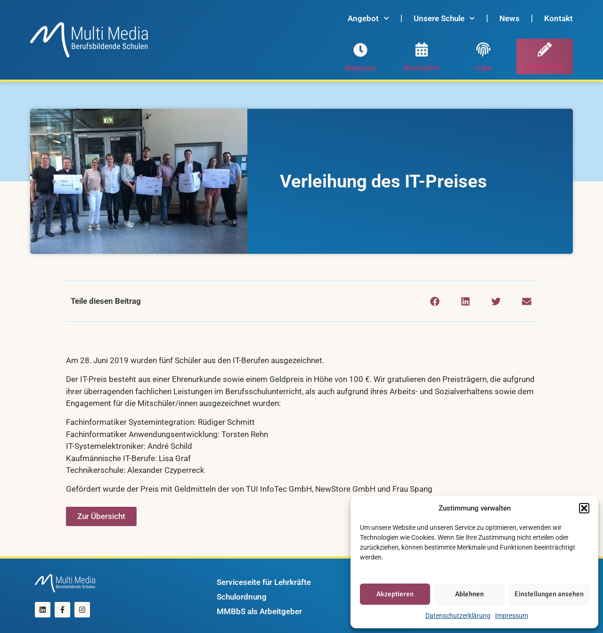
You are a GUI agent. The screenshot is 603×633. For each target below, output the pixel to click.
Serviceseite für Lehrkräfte (264, 582)
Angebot (368, 18)
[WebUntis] (360, 50)
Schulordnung (242, 596)
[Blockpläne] (422, 49)
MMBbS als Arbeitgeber (259, 611)
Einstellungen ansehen (549, 594)
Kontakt (558, 18)
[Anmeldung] (545, 49)
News (509, 18)
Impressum (511, 615)
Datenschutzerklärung (457, 615)
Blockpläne (422, 68)
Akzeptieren (395, 594)
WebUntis (360, 68)
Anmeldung (544, 65)
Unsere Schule (444, 18)
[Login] (483, 49)
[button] (584, 508)
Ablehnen (469, 594)
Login (483, 68)
